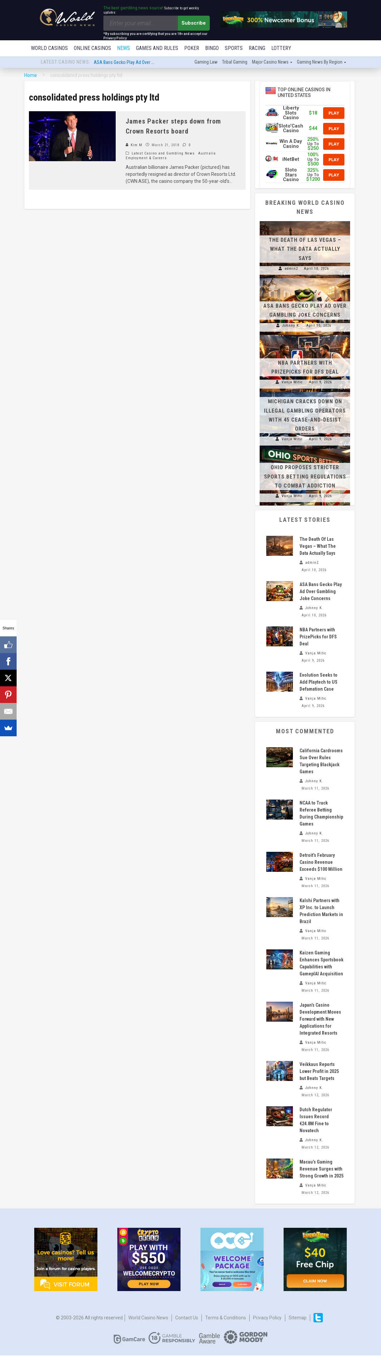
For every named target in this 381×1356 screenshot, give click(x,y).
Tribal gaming (234, 62)
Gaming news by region (319, 62)
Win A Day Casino (291, 144)
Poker (191, 48)
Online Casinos (92, 48)
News (123, 48)
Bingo (212, 48)
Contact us (186, 1318)
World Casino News (148, 1318)
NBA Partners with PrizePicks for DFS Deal (318, 637)
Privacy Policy (267, 1318)
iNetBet (290, 160)
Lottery (281, 48)
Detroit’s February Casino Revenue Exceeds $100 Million (321, 862)
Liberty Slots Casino (291, 113)
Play (333, 114)
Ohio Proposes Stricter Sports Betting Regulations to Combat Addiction (305, 477)
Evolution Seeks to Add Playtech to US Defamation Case (318, 682)
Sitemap (298, 1318)
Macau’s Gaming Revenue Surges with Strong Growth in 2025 (321, 1169)
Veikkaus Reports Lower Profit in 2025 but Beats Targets (319, 1072)
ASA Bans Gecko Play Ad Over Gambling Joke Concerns (146, 63)
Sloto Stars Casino (291, 175)
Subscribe (194, 23)
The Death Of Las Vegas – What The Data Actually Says (305, 249)
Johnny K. (291, 326)
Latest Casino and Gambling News (163, 154)
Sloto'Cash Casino (291, 129)
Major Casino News (270, 62)
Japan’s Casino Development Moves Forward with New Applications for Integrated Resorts (320, 1019)
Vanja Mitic (292, 383)
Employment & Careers (146, 159)
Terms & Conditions (225, 1318)
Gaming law (205, 62)
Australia (207, 154)
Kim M (134, 146)
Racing (257, 48)
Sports (234, 48)
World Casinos (49, 48)
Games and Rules (157, 48)
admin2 (291, 269)
